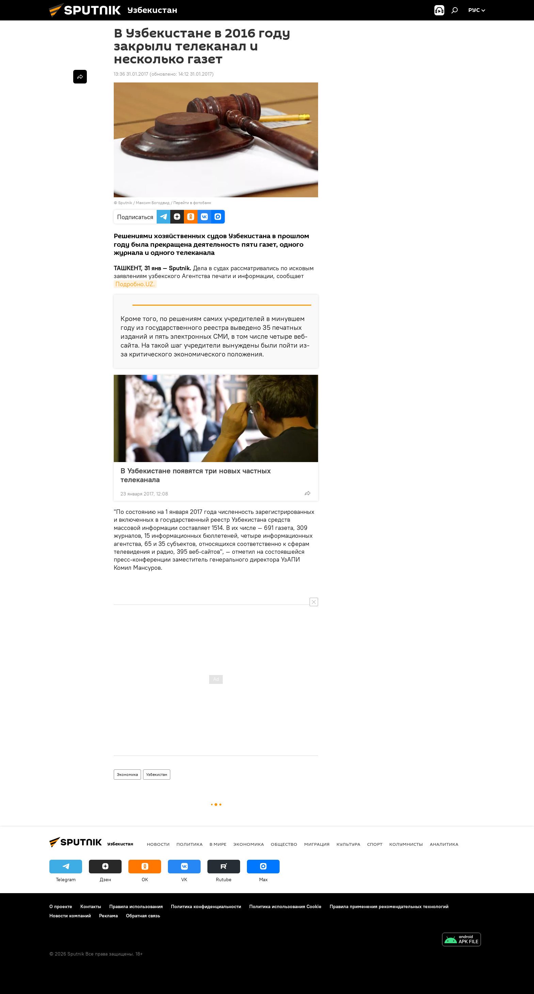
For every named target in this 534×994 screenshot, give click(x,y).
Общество (284, 844)
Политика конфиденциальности (206, 906)
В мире (217, 844)
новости (158, 844)
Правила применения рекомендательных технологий (389, 906)
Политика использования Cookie (285, 906)
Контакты (90, 906)
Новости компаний (70, 916)
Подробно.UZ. (135, 284)
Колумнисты (406, 844)
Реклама (108, 916)
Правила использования (136, 906)
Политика (189, 844)
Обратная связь (143, 916)
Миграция (317, 844)
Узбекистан (156, 774)
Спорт (374, 844)
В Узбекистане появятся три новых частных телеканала (196, 475)
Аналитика (444, 844)
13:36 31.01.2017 (131, 74)
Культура (348, 844)
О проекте (60, 906)
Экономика (127, 774)
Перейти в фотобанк (192, 202)
